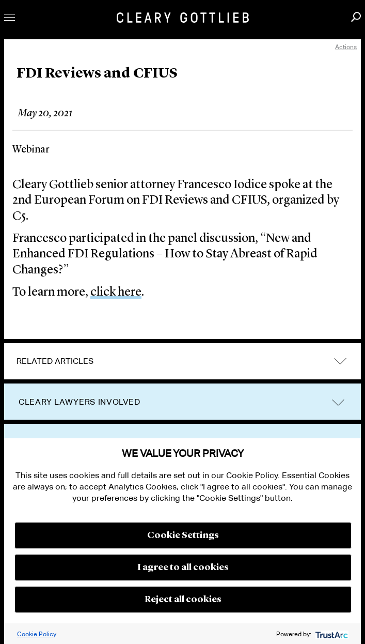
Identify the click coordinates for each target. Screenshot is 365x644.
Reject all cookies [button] (183, 599)
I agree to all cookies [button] (183, 567)
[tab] (182, 361)
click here (115, 292)
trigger (338, 402)
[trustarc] (330, 633)
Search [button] (356, 17)
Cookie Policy (36, 634)
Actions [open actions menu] (346, 47)
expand (340, 361)
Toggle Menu (9, 17)
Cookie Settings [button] (183, 535)
